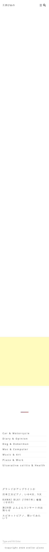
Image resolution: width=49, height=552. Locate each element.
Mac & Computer (15, 449)
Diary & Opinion (15, 438)
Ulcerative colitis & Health (24, 465)
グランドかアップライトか (19, 489)
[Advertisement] (24, 361)
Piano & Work (13, 460)
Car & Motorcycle (16, 433)
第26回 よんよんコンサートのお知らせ (23, 508)
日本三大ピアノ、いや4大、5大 (22, 494)
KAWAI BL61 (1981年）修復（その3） (22, 501)
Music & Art (12, 454)
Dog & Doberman (16, 444)
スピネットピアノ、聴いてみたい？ (22, 516)
